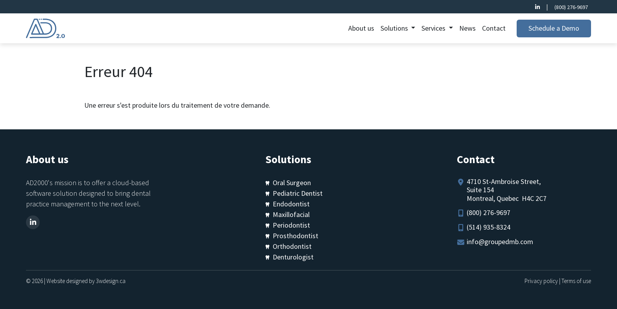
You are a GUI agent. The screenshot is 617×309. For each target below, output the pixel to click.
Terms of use (576, 281)
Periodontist (291, 225)
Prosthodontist (295, 235)
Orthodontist (292, 246)
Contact (494, 28)
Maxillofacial (291, 214)
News (467, 28)
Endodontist (291, 203)
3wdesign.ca (111, 281)
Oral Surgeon (292, 182)
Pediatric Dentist (298, 193)
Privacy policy (541, 281)
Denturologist (293, 256)
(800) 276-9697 (571, 7)
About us (361, 28)
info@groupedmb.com (500, 241)
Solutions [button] (395, 28)
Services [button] (434, 28)
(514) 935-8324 (488, 227)
